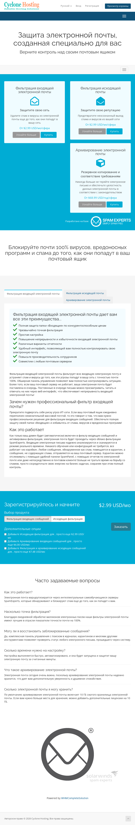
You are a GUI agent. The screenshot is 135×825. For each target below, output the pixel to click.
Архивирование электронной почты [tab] (88, 300)
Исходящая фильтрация (68, 519)
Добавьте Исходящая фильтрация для (44, 535)
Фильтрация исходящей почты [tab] (85, 293)
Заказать (121, 527)
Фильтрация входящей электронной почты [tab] (33, 293)
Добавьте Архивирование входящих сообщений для (43, 542)
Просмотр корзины (117, 6)
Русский (66, 5)
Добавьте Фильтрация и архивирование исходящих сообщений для (45, 549)
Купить (48, 134)
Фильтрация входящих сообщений (28, 519)
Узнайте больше (26, 134)
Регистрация (92, 5)
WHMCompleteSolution (74, 798)
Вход (78, 5)
